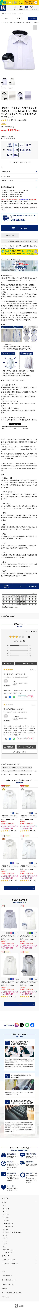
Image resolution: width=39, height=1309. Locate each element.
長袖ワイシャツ (20, 22)
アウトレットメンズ (8, 1260)
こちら (19, 201)
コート (5, 1212)
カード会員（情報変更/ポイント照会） (12, 1293)
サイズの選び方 (13, 162)
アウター (5, 1235)
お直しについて (24, 162)
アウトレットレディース (10, 1264)
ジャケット (6, 1209)
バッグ (5, 1244)
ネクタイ (5, 1229)
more (20, 888)
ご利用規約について (7, 1275)
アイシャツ (6, 1217)
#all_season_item (6, 771)
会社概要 (4, 1288)
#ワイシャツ (16, 771)
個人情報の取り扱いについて (9, 1280)
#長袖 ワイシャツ (25, 771)
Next (37, 49)
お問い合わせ (5, 1297)
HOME (3, 1271)
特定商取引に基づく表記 (8, 1284)
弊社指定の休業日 (25, 199)
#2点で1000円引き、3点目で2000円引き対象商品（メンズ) (17, 767)
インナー (5, 1238)
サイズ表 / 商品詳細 (6, 586)
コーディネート (32, 586)
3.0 (28, 636)
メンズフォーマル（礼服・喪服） (12, 1232)
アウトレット (32, 18)
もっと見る (34, 771)
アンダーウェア (7, 1253)
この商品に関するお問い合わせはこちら (19, 241)
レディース (19, 18)
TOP (2, 22)
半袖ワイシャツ (8, 1226)
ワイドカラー (29, 22)
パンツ (5, 1241)
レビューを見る (22, 120)
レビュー (19, 586)
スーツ (5, 1206)
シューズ (5, 1247)
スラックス (6, 1215)
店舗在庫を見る (10, 235)
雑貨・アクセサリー (8, 1250)
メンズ (6, 18)
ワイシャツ (12, 22)
